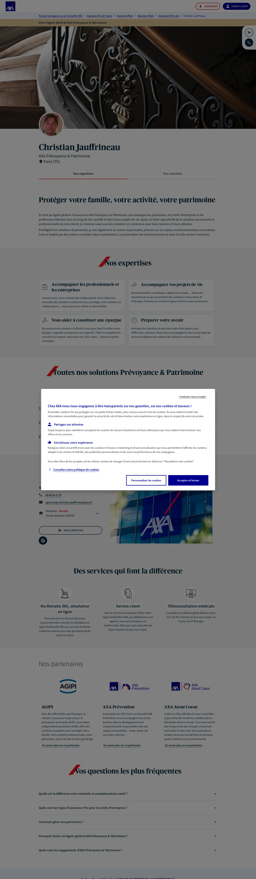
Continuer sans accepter (192, 396)
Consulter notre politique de (76, 470)
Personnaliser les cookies (146, 480)
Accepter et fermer (188, 480)
